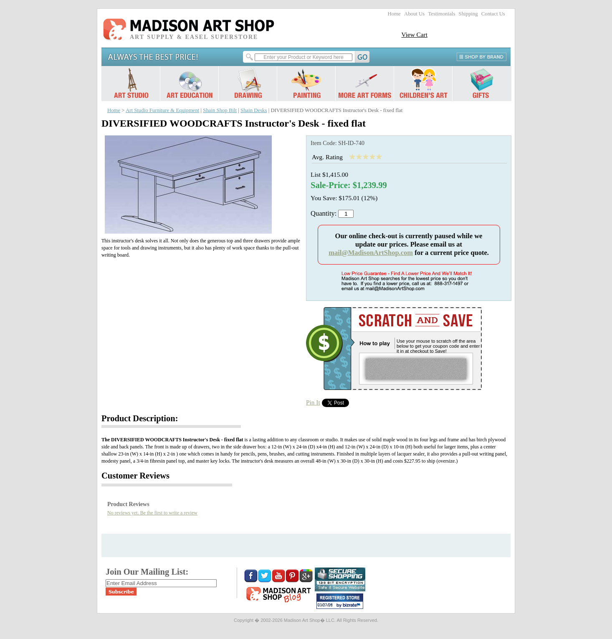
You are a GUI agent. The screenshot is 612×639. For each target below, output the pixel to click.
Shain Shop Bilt (220, 110)
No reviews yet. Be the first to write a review (152, 513)
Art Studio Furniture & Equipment (162, 110)
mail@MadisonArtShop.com (371, 253)
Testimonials (441, 14)
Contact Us (493, 14)
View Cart (414, 34)
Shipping (468, 14)
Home (394, 14)
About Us (414, 14)
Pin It (313, 402)
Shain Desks (253, 110)
